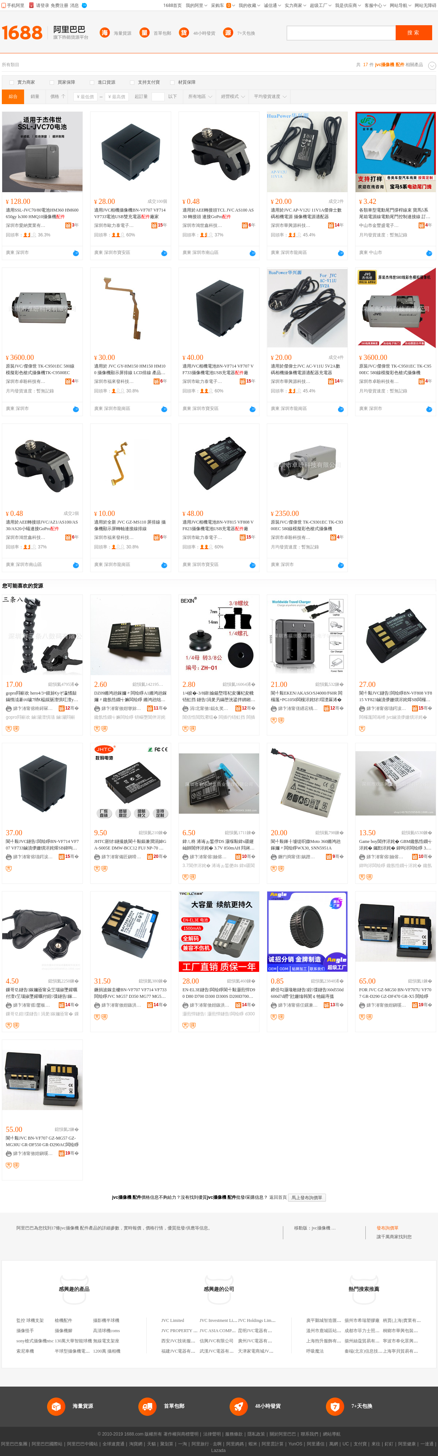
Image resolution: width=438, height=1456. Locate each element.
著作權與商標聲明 (181, 1434)
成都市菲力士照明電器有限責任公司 (380, 1330)
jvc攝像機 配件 (326, 1228)
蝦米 (253, 1444)
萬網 (333, 1444)
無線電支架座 (106, 1340)
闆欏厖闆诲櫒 (372, 717)
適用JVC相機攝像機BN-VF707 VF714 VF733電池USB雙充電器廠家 (129, 213)
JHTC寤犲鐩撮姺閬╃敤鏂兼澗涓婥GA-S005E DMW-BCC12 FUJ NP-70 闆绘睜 (130, 845)
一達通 (427, 1444)
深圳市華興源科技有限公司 (291, 225)
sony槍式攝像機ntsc (35, 1340)
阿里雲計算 (273, 1444)
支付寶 (360, 1444)
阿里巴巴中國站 (82, 1444)
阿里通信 (315, 1444)
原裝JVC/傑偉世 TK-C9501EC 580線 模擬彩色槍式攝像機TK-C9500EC (40, 369)
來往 (376, 1444)
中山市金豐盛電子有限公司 (379, 225)
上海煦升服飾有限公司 (328, 1340)
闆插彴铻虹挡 (232, 717)
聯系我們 (309, 1434)
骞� (72, 708)
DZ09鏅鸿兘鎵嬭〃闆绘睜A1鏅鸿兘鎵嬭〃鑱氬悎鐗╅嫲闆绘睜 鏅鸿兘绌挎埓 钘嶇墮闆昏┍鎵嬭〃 (130, 697)
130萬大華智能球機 (73, 1340)
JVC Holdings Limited (258, 1320)
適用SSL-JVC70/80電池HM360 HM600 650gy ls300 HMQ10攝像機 (42, 213)
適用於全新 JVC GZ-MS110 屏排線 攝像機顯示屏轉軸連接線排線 (130, 525)
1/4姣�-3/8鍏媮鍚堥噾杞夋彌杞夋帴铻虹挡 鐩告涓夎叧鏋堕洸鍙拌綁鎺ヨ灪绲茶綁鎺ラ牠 (218, 697)
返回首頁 (278, 1197)
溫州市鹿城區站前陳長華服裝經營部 (341, 1330)
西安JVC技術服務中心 (182, 1340)
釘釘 (389, 1444)
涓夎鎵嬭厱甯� (57, 1013)
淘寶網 (135, 1444)
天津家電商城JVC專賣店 (261, 1351)
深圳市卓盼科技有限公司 (26, 381)
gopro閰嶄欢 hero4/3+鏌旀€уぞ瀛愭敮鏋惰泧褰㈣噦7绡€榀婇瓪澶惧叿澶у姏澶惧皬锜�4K (42, 697)
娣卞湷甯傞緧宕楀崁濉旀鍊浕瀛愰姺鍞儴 (298, 708)
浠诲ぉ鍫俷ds (225, 865)
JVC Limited (172, 1320)
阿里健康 (407, 1444)
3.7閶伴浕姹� (196, 865)
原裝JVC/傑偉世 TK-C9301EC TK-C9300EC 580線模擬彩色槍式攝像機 (307, 525)
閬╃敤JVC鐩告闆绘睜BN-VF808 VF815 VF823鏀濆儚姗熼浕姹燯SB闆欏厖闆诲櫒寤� (395, 697)
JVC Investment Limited (221, 1320)
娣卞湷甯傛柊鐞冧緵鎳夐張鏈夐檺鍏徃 (33, 708)
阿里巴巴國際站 (47, 1444)
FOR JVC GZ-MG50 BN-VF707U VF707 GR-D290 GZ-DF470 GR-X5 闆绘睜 (395, 993)
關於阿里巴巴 (283, 1434)
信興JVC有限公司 (217, 1340)
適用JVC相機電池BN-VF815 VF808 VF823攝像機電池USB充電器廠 (218, 525)
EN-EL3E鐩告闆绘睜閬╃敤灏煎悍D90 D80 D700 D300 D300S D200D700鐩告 (218, 993)
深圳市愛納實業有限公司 (26, 225)
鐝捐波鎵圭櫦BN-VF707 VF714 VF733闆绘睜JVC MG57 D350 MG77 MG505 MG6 (130, 993)
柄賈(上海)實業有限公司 (406, 1320)
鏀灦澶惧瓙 (43, 717)
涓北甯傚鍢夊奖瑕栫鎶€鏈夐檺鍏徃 (210, 708)
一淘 (182, 1444)
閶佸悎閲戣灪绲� (200, 717)
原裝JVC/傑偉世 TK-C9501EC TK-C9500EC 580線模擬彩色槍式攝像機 (395, 369)
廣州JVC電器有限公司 (259, 1340)
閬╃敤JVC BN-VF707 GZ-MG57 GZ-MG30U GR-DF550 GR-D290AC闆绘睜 (42, 1141)
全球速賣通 (113, 1444)
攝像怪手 (25, 1330)
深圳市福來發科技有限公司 (114, 381)
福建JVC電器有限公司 (182, 1351)
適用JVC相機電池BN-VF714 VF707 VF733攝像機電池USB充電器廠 (218, 369)
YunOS (295, 1444)
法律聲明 (212, 1434)
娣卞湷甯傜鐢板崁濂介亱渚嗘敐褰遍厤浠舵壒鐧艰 (33, 1005)
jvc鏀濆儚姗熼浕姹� (407, 717)
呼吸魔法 (315, 1351)
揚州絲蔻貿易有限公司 (366, 1340)
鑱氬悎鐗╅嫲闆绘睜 (114, 717)
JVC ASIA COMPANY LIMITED (230, 1330)
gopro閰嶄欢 (18, 717)
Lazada (218, 1450)
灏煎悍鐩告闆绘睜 (225, 1013)
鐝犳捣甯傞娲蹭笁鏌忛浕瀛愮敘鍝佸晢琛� (298, 856)
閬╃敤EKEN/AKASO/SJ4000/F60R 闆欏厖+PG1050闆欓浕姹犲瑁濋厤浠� (306, 696)
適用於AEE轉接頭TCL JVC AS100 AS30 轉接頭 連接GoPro (218, 213)
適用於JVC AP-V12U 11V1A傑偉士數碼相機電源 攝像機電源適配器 (306, 213)
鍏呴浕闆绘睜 (372, 865)
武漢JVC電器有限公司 (221, 1351)
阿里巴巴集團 (14, 1444)
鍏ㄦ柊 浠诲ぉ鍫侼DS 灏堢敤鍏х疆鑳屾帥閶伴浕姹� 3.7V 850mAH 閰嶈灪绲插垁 (218, 845)
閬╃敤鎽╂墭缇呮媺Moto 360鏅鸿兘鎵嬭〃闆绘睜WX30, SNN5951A (306, 845)
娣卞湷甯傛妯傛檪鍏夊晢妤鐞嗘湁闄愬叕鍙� (210, 856)
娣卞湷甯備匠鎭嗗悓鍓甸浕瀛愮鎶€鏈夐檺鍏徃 (121, 856)
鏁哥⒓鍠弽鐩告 (23, 1013)
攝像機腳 (63, 1330)
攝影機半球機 (106, 1320)
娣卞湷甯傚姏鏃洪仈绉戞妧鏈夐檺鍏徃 (121, 1005)
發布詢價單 (388, 1228)
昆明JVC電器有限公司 (259, 1330)
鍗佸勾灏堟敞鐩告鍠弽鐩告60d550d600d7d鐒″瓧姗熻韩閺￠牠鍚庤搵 (307, 993)
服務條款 (234, 1434)
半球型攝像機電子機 (74, 1351)
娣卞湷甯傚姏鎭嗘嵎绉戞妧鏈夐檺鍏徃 (386, 1005)
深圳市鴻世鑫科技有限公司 (202, 225)
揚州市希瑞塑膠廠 (362, 1320)
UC (346, 1444)
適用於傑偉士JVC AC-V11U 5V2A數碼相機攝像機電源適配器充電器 (305, 369)
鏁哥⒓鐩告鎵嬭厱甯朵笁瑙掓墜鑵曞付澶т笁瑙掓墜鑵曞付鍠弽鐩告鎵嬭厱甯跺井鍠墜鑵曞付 (41, 993)
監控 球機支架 (30, 1320)
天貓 (151, 1444)
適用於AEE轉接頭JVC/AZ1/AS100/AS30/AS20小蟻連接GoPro (42, 525)
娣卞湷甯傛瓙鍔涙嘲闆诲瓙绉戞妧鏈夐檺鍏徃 (386, 708)
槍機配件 (63, 1320)
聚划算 (166, 1444)
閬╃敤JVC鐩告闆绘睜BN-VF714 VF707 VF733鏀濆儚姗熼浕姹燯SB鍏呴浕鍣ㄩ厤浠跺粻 (42, 845)
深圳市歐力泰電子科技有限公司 (114, 225)
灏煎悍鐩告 (194, 1013)
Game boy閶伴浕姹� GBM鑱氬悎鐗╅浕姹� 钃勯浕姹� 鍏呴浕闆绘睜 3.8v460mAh (395, 845)
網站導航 (332, 1434)
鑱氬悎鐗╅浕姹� (404, 865)
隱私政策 (256, 1434)
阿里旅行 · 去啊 (207, 1444)
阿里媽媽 (235, 1444)
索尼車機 (25, 1351)
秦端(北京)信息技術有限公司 (372, 1351)
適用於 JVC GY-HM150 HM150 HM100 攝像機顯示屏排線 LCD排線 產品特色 (129, 370)
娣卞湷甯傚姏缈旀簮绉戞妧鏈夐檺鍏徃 (121, 708)
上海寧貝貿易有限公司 (405, 1351)
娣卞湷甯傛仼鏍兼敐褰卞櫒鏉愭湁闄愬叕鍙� (298, 1005)
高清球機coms (106, 1330)
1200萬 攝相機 (106, 1351)
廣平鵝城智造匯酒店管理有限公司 (339, 1320)
